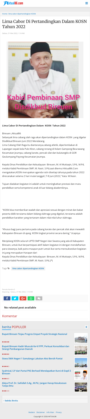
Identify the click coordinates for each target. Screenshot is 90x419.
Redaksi (32, 412)
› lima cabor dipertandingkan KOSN (22, 14)
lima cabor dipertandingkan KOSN (28, 268)
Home (4, 14)
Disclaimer (40, 412)
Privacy (59, 412)
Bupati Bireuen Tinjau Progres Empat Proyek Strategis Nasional (34, 334)
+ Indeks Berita (11, 401)
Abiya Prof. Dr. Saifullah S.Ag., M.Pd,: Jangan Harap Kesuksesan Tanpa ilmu (34, 384)
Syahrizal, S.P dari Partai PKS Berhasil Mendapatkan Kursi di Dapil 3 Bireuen (36, 372)
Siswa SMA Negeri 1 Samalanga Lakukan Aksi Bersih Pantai (32, 358)
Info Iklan (50, 412)
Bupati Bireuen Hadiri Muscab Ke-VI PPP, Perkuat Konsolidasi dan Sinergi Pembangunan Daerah (35, 348)
